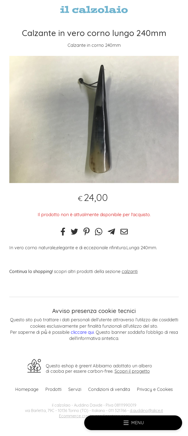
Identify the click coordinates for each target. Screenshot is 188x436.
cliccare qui (82, 332)
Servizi (74, 389)
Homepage (26, 389)
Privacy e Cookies (155, 389)
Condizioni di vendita (109, 389)
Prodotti (53, 389)
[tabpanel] (94, 119)
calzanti (130, 271)
